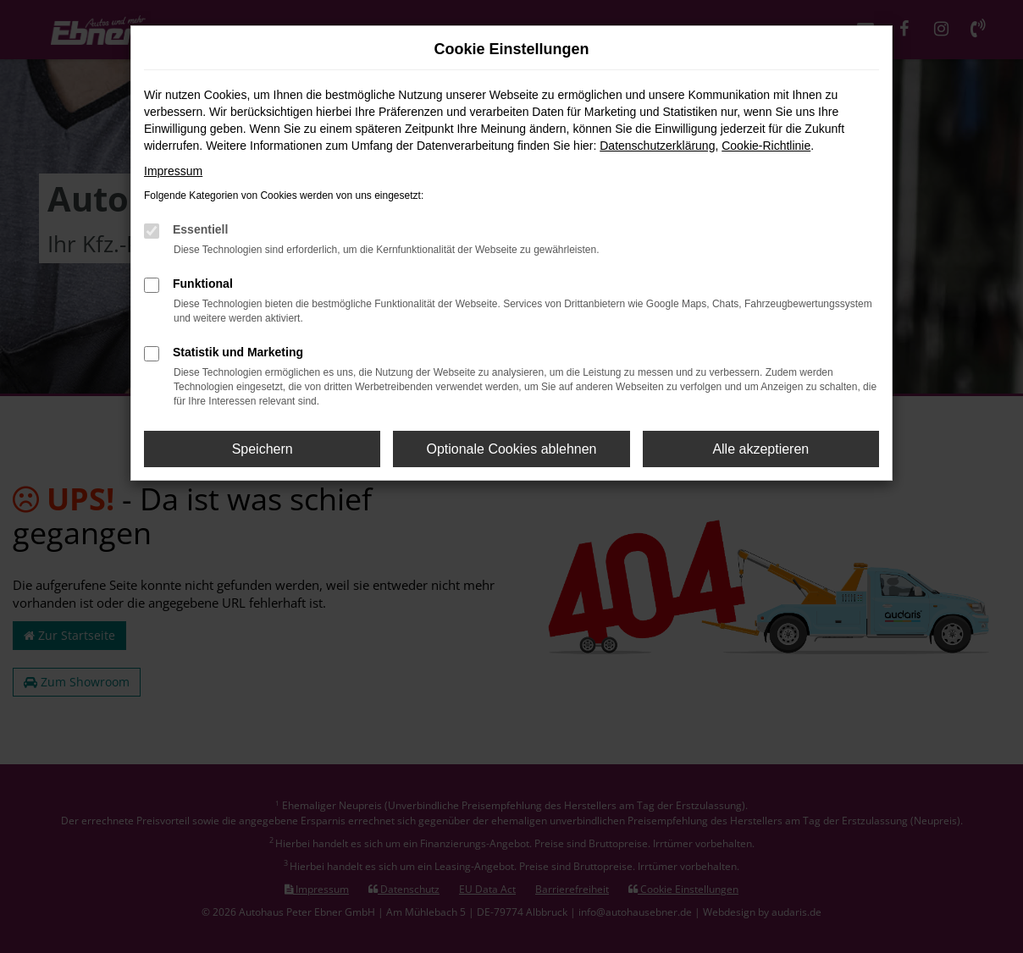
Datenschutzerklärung (657, 145)
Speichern (262, 449)
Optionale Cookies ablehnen (511, 449)
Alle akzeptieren (760, 449)
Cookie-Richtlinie (766, 145)
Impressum (173, 171)
